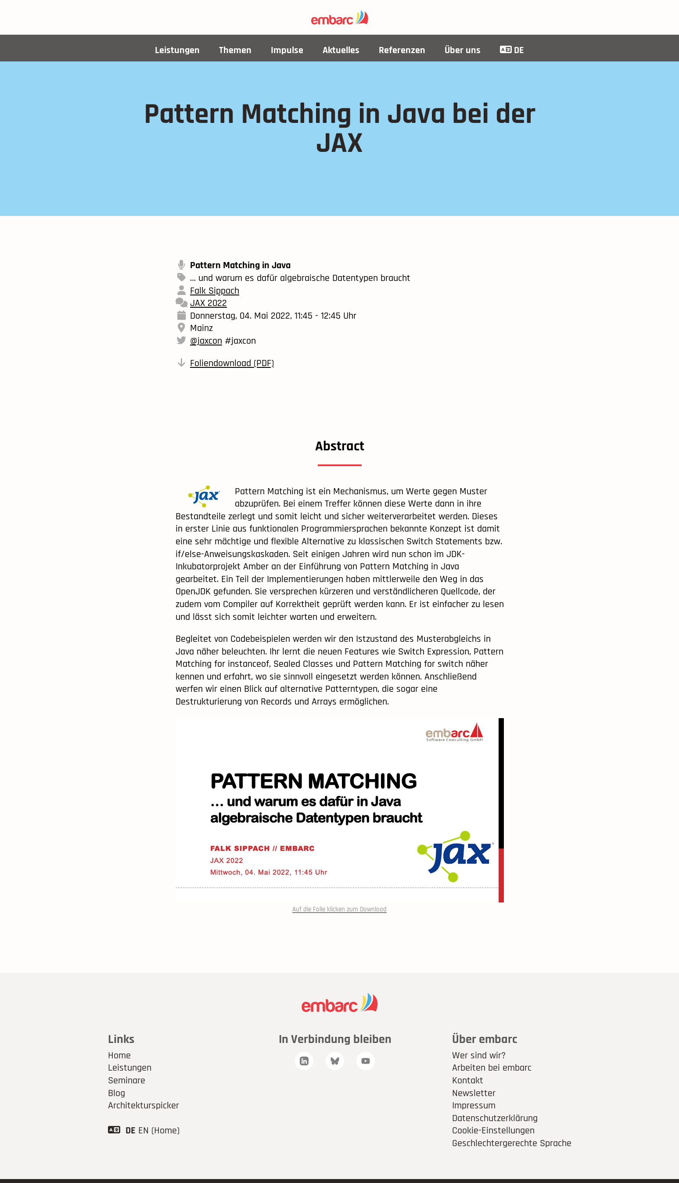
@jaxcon (206, 341)
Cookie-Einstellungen (493, 1131)
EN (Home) (159, 1131)
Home (119, 1056)
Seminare (126, 1081)
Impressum (474, 1106)
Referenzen (402, 50)
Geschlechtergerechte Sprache (511, 1144)
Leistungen (177, 50)
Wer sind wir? (479, 1056)
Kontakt (467, 1081)
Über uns (463, 50)
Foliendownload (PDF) (232, 363)
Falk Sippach (214, 291)
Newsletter (474, 1093)
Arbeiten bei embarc (492, 1068)
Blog (116, 1093)
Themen (235, 50)
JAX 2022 (208, 303)
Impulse (287, 50)
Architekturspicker (143, 1106)
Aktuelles (341, 50)
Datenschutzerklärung (495, 1118)
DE (512, 50)
